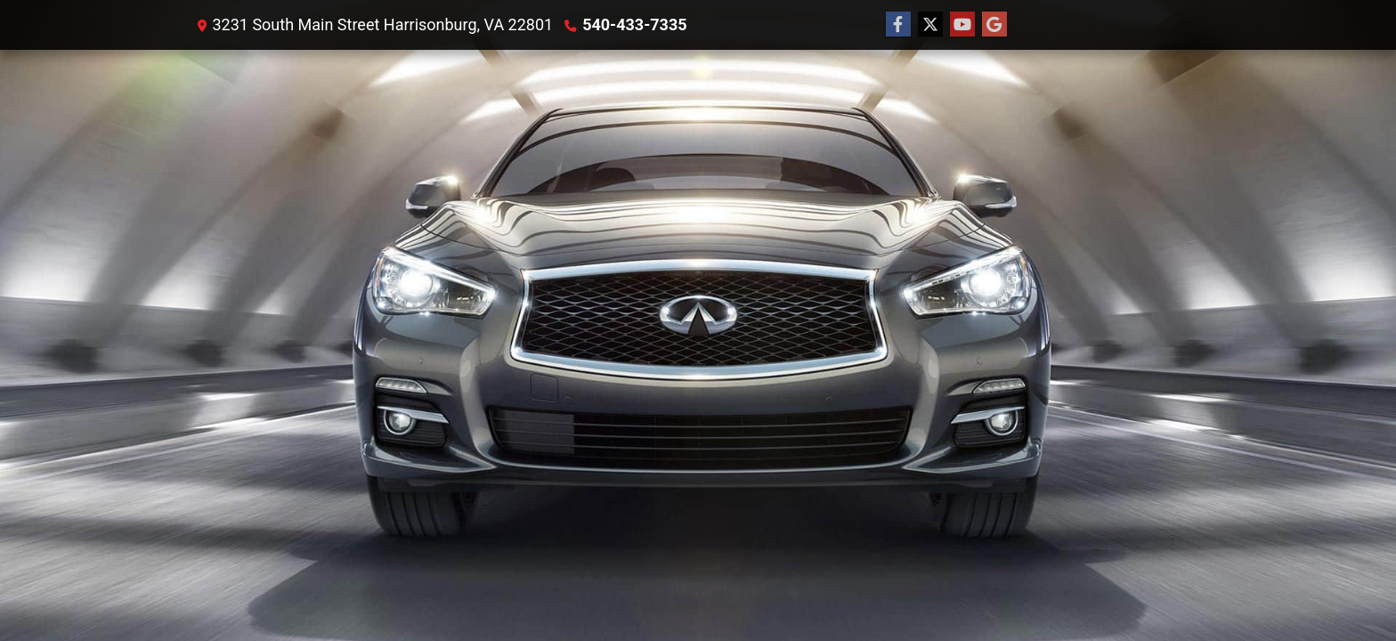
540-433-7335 (634, 24)
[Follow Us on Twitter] (930, 25)
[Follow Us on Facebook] (898, 25)
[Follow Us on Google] (994, 25)
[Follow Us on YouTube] (962, 25)
